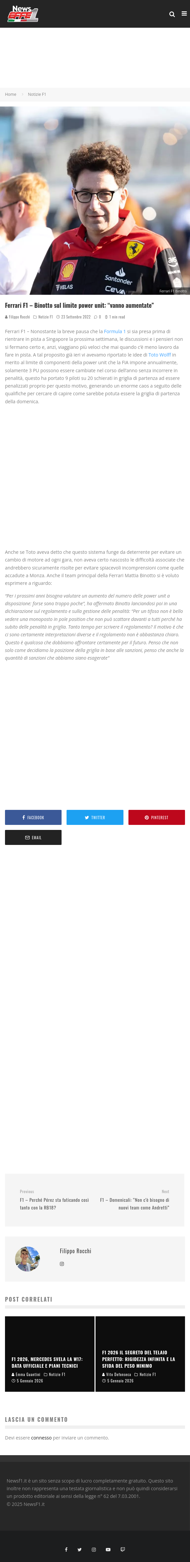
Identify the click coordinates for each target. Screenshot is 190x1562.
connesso (41, 1437)
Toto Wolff (160, 355)
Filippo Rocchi (17, 316)
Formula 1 (114, 331)
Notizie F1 (45, 316)
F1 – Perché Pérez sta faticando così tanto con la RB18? (55, 1200)
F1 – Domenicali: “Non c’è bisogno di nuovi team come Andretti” (135, 1200)
